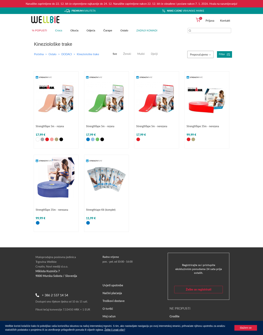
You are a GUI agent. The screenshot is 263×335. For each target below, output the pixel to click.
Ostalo (124, 30)
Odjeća (91, 30)
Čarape (107, 30)
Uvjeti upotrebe (113, 285)
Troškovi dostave (114, 301)
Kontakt (225, 20)
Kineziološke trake (88, 54)
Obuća (74, 30)
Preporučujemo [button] (200, 54)
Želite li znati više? (115, 329)
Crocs (58, 30)
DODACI (67, 54)
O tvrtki (108, 308)
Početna (39, 54)
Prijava (210, 20)
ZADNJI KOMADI (146, 30)
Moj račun (109, 316)
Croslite (174, 316)
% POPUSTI (39, 30)
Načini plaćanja (112, 293)
